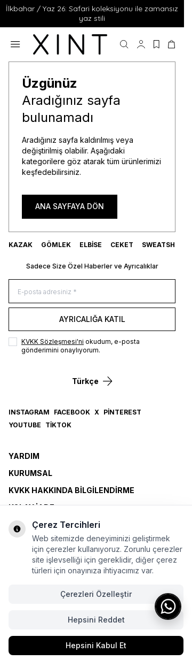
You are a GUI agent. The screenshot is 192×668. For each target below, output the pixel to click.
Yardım (24, 455)
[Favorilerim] (156, 44)
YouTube (25, 425)
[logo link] (70, 44)
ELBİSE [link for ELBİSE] (90, 245)
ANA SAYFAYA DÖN (69, 206)
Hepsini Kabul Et (96, 645)
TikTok (58, 425)
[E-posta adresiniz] (92, 291)
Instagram (29, 412)
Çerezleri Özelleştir (96, 593)
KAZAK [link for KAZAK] (21, 245)
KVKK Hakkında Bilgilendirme (71, 490)
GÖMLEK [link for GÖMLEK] (56, 245)
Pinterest (122, 412)
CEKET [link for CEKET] (121, 245)
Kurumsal (30, 473)
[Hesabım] (141, 44)
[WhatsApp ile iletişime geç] (168, 606)
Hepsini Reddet (96, 619)
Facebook (72, 412)
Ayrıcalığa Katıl (92, 319)
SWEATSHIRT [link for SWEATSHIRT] (164, 245)
